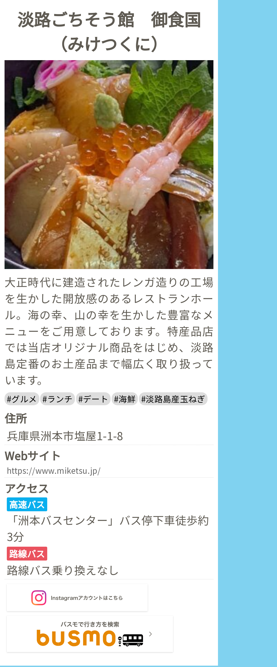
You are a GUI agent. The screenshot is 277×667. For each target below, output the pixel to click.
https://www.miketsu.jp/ (59, 471)
